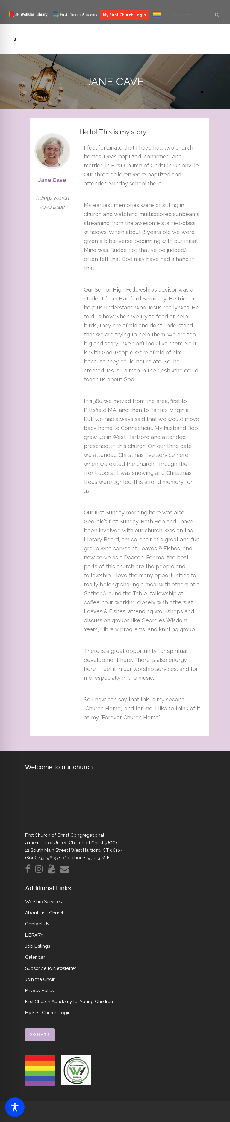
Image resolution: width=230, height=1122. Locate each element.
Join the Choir (40, 979)
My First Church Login (124, 15)
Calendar (35, 957)
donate (39, 1035)
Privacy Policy (40, 990)
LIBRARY (34, 935)
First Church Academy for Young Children (69, 1001)
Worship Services (43, 901)
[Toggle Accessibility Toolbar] (14, 1107)
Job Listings (37, 946)
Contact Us (37, 924)
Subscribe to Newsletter (50, 968)
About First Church (45, 913)
